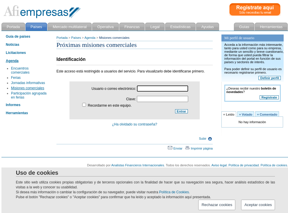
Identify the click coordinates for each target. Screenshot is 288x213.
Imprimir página (199, 148)
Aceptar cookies (258, 205)
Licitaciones (16, 53)
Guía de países (18, 36)
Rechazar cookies (216, 205)
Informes (13, 105)
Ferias (16, 78)
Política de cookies (274, 165)
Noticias (12, 45)
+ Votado (245, 114)
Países (76, 37)
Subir (205, 138)
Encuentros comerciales (20, 70)
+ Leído (228, 114)
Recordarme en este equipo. (107, 105)
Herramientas (17, 113)
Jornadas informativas (28, 83)
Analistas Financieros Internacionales (137, 165)
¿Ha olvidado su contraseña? (134, 124)
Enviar (175, 148)
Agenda (90, 37)
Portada (62, 37)
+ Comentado (267, 114)
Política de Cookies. (174, 192)
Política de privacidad (244, 165)
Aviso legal (219, 165)
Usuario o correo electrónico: (139, 89)
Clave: (157, 99)
